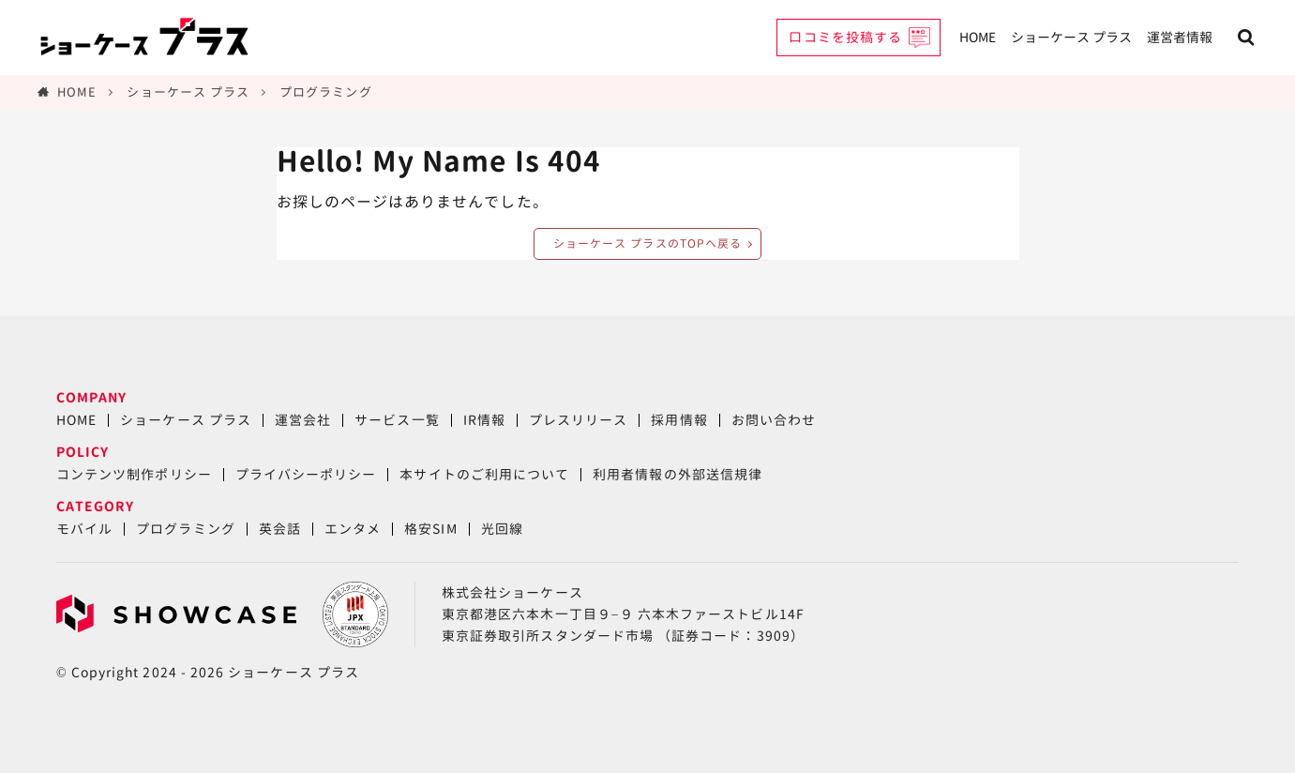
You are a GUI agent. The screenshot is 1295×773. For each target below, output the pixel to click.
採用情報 (679, 420)
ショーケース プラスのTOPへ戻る (647, 243)
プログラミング (325, 91)
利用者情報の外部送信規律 (677, 474)
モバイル (84, 529)
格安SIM (430, 529)
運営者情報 (1179, 37)
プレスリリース (578, 420)
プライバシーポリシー (306, 474)
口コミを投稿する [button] (845, 37)
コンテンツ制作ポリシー (134, 474)
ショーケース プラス (1071, 37)
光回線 (502, 529)
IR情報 (484, 420)
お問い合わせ (773, 420)
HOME (977, 37)
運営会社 (303, 420)
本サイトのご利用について (484, 474)
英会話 (280, 529)
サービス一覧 (396, 420)
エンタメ (352, 529)
